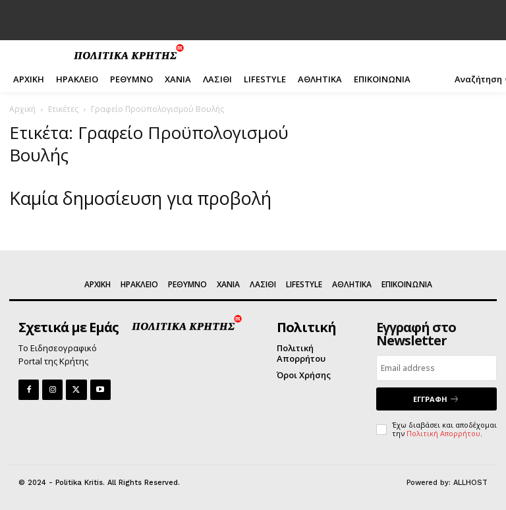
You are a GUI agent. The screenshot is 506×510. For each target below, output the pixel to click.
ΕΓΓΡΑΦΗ (436, 399)
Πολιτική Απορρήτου (443, 433)
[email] (436, 368)
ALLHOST (470, 482)
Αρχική (22, 109)
